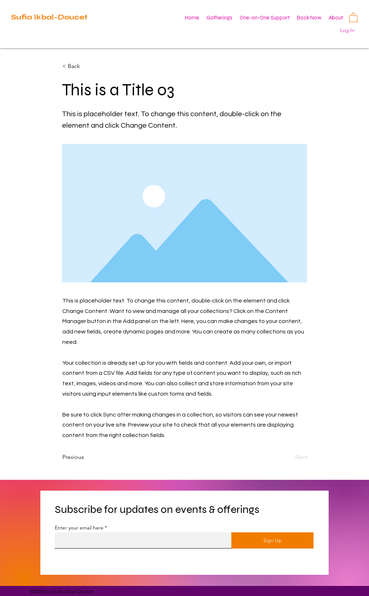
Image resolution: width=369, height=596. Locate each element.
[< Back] (86, 66)
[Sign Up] (272, 540)
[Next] (289, 457)
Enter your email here (79, 527)
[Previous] (86, 457)
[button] (353, 17)
